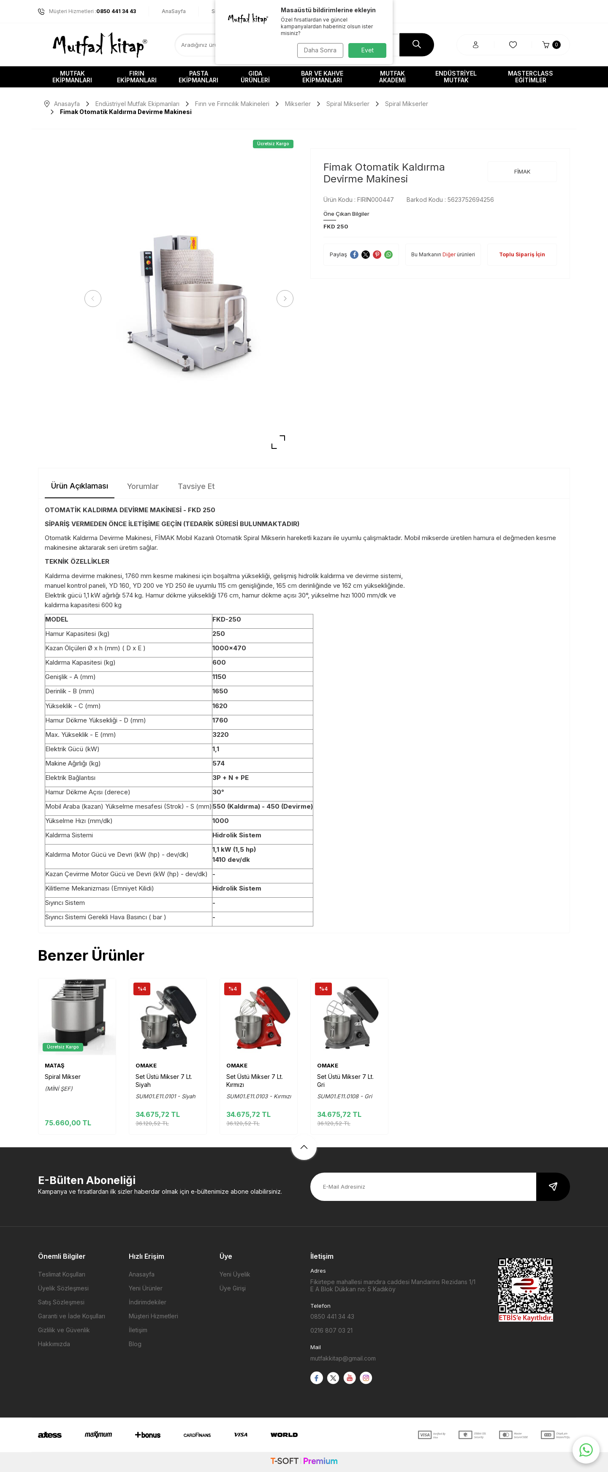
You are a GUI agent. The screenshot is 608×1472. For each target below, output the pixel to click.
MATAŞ (55, 1065)
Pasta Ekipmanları (198, 77)
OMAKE (146, 1065)
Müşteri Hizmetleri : (87, 11)
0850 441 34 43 (332, 1316)
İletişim (138, 1329)
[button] (95, 298)
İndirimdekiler (147, 1302)
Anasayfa (62, 103)
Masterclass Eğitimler (530, 77)
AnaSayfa (174, 11)
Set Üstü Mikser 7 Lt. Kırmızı (254, 1080)
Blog (135, 1343)
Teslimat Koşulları (61, 1274)
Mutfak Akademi (392, 77)
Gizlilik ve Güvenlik (64, 1329)
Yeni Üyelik (235, 1274)
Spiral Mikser (63, 1076)
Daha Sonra (319, 50)
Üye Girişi (233, 1288)
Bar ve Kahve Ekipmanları (322, 77)
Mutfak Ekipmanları (72, 77)
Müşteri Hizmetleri (153, 1316)
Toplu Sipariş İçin (522, 254)
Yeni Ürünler (146, 1288)
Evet (367, 50)
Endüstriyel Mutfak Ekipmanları (137, 103)
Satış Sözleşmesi (61, 1302)
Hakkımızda (54, 1343)
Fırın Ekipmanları (137, 77)
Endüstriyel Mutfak (456, 77)
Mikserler (298, 103)
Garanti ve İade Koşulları (71, 1316)
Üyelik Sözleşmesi (63, 1288)
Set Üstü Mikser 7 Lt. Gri (345, 1080)
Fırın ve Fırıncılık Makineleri (232, 103)
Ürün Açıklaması (79, 485)
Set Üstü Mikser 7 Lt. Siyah (164, 1080)
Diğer (449, 254)
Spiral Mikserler (347, 103)
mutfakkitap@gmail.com (343, 1358)
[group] (189, 299)
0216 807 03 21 (331, 1330)
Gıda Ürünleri (255, 77)
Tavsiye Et (196, 486)
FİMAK (522, 171)
